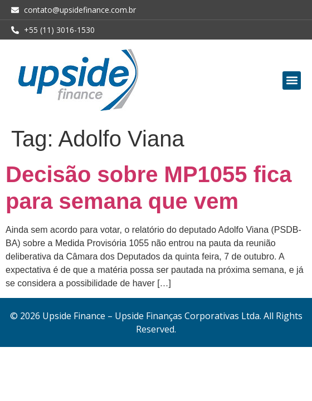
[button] (291, 80)
